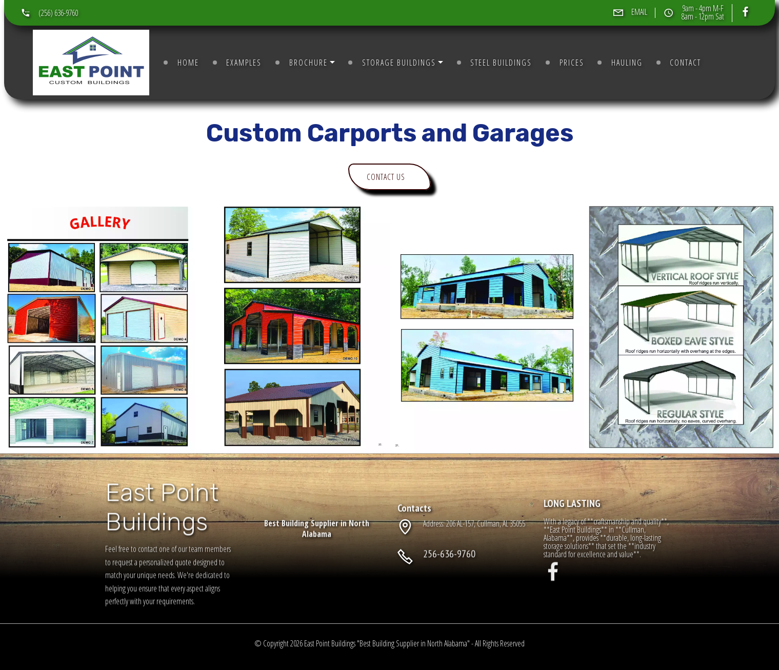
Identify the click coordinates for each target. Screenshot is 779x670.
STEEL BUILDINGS (501, 62)
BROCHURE (308, 62)
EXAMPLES (244, 62)
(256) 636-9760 (58, 12)
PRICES (572, 62)
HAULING (627, 62)
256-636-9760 (449, 562)
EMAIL (639, 11)
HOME (188, 62)
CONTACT (685, 62)
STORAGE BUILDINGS (399, 62)
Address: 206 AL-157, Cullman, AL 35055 (474, 528)
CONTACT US (382, 176)
